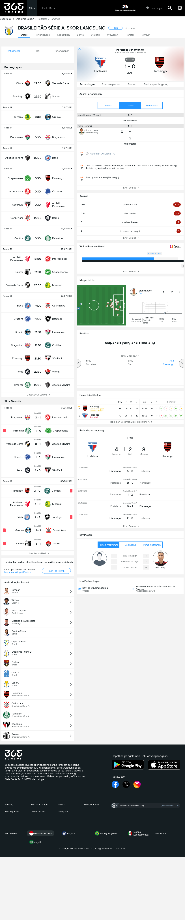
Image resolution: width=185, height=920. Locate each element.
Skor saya (154, 8)
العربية (35, 842)
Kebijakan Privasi (39, 804)
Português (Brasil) (106, 833)
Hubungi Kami (12, 811)
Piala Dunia (49, 8)
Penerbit (62, 804)
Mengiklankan (91, 804)
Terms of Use (37, 811)
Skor (32, 8)
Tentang (9, 804)
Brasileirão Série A (27, 19)
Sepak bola (8, 19)
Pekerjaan (63, 811)
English (68, 833)
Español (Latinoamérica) (138, 833)
